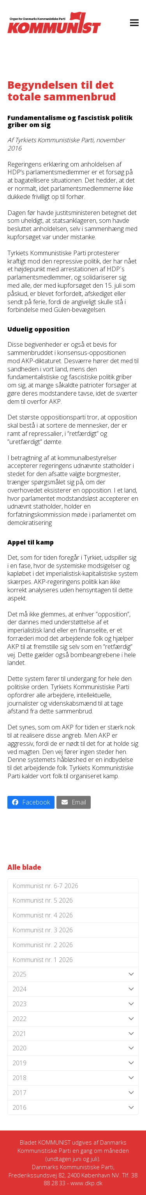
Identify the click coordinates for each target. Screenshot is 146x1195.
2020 (73, 1048)
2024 (73, 989)
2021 (73, 1034)
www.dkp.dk (86, 1183)
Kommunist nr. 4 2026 (42, 915)
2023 (73, 1004)
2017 (73, 1093)
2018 (73, 1078)
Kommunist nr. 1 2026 (42, 959)
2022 (73, 1019)
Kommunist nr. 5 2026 (42, 900)
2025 (73, 974)
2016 (73, 1107)
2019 (73, 1063)
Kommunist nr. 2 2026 (42, 945)
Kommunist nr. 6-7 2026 (45, 885)
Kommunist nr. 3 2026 (42, 930)
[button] (134, 22)
